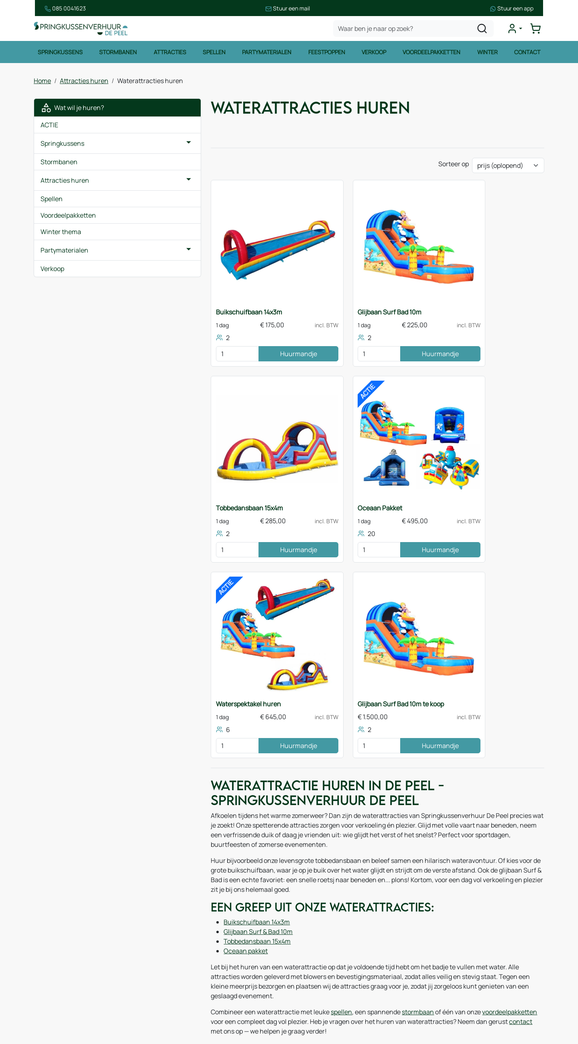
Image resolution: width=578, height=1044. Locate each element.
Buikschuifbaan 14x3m (202, 302)
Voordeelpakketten (432, 53)
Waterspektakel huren (331, 486)
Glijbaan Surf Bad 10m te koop (472, 486)
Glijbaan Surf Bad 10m (331, 302)
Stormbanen (117, 53)
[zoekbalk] (414, 29)
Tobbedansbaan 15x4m (462, 302)
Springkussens (59, 53)
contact (447, 777)
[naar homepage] (82, 29)
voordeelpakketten (462, 767)
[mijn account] (515, 30)
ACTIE (49, 126)
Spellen (213, 53)
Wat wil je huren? (72, 108)
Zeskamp (55, 994)
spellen (294, 767)
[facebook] (432, 1004)
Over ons (185, 906)
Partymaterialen (266, 53)
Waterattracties (65, 962)
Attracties (169, 53)
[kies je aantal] (187, 344)
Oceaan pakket (199, 716)
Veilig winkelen (323, 914)
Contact (528, 53)
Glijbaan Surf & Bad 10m (211, 696)
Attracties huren (84, 81)
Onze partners (193, 938)
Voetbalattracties (67, 978)
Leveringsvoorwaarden (335, 930)
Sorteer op (453, 166)
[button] (141, 144)
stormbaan (371, 767)
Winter (488, 53)
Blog (178, 922)
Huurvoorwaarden (328, 898)
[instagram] (458, 1004)
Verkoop (374, 53)
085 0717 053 (472, 930)
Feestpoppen (326, 53)
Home (42, 81)
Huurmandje (242, 344)
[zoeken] (483, 29)
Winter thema (61, 232)
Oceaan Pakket (191, 486)
